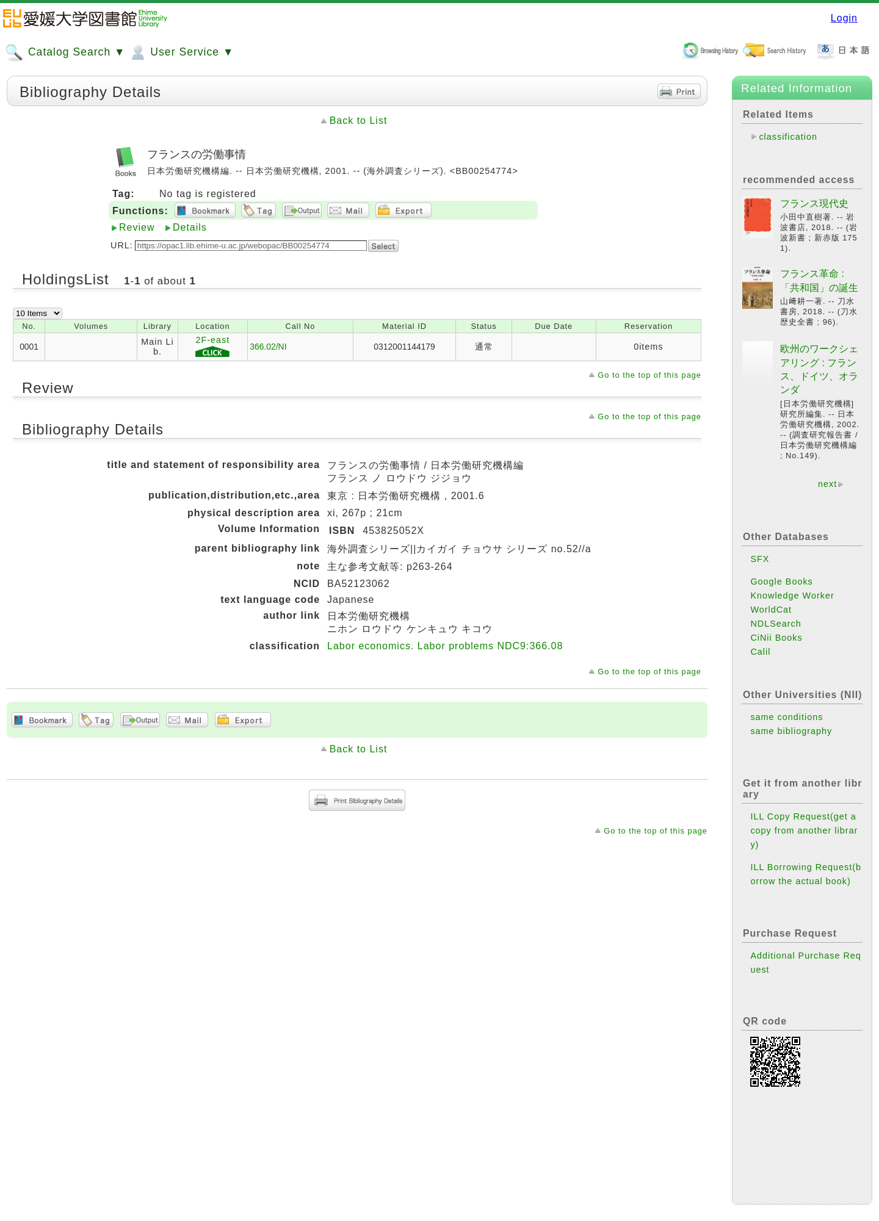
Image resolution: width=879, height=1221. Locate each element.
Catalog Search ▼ (65, 52)
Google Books (781, 581)
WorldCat (771, 609)
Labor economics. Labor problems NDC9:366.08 (445, 646)
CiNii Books (776, 638)
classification (788, 137)
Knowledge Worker (792, 595)
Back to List (359, 120)
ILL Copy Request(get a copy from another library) (804, 830)
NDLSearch (775, 624)
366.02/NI (268, 346)
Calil (760, 652)
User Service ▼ (181, 52)
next (827, 484)
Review (136, 227)
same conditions (786, 717)
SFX (759, 559)
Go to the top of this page (649, 375)
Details (190, 227)
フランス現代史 (814, 203)
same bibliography (791, 731)
